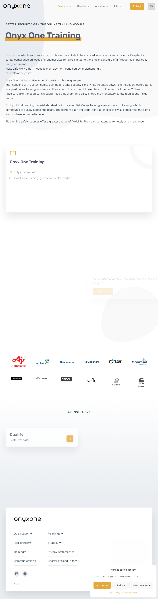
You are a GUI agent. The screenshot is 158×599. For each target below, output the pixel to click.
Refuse (121, 585)
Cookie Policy (114, 593)
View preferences (142, 585)
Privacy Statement (129, 593)
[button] (81, 6)
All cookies (102, 585)
